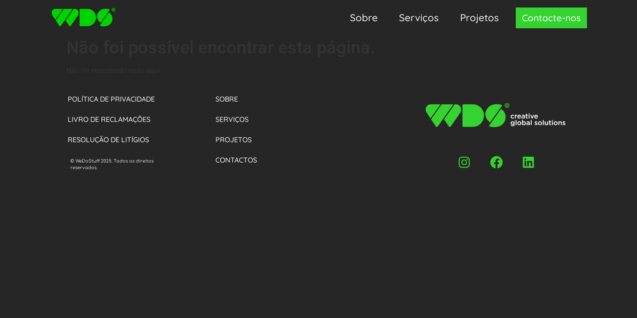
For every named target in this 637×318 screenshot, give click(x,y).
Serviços (419, 17)
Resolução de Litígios (108, 139)
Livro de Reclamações (109, 119)
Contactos (236, 159)
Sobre (364, 17)
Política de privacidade (111, 99)
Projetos (479, 17)
